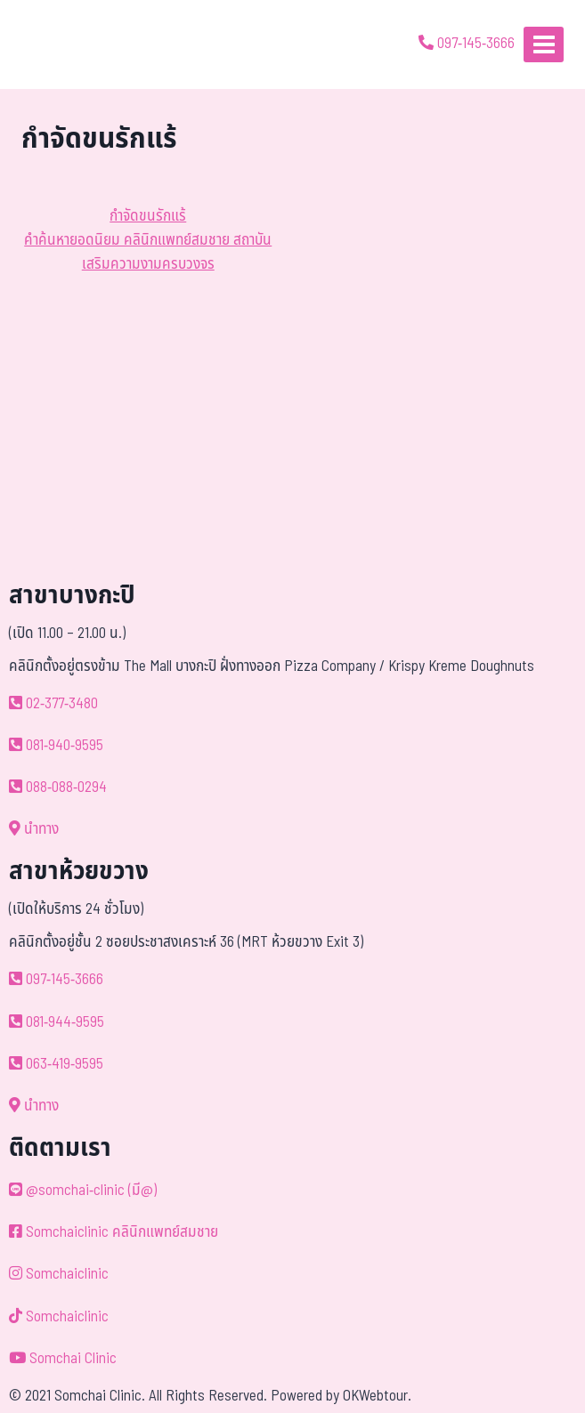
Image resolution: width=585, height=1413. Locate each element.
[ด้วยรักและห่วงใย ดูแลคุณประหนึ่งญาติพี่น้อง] (64, 44)
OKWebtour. (377, 1396)
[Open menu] (544, 44)
